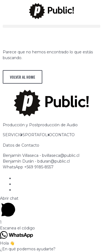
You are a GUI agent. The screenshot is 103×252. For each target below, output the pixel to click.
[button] (51, 26)
